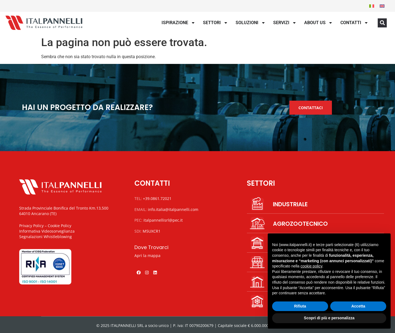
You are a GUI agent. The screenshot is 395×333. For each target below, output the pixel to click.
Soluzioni (251, 23)
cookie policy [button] (311, 266)
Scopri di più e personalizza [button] (329, 318)
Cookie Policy (59, 225)
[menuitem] (371, 6)
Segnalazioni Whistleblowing (45, 236)
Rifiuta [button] (300, 306)
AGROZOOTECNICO (300, 224)
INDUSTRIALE (290, 204)
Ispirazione (178, 23)
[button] (382, 22)
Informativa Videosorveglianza (47, 231)
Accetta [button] (358, 306)
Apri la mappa (147, 255)
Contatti (354, 23)
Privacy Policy (31, 225)
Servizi (285, 23)
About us (318, 23)
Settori (215, 23)
